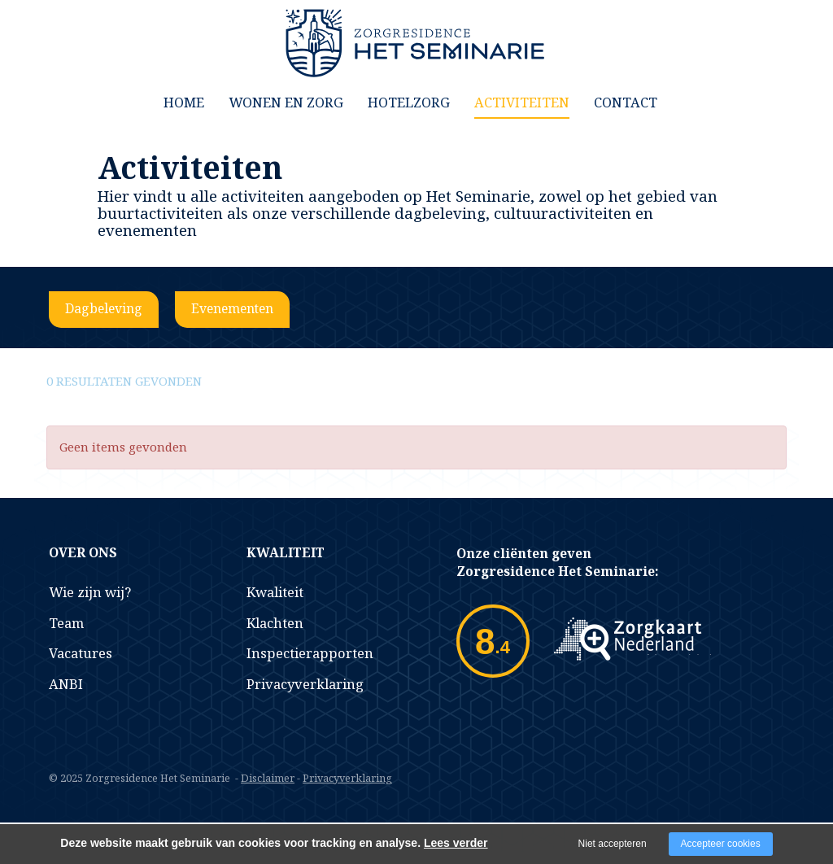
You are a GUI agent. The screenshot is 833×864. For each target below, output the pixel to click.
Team (66, 622)
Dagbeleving (103, 308)
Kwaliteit (274, 592)
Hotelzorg (409, 102)
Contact (625, 102)
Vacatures (80, 653)
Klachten (274, 622)
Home (184, 102)
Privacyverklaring (305, 683)
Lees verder (456, 842)
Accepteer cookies (721, 843)
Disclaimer (267, 777)
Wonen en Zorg (286, 102)
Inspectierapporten (309, 653)
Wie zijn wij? (90, 592)
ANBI (66, 683)
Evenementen (232, 308)
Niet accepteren (612, 843)
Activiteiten (521, 102)
